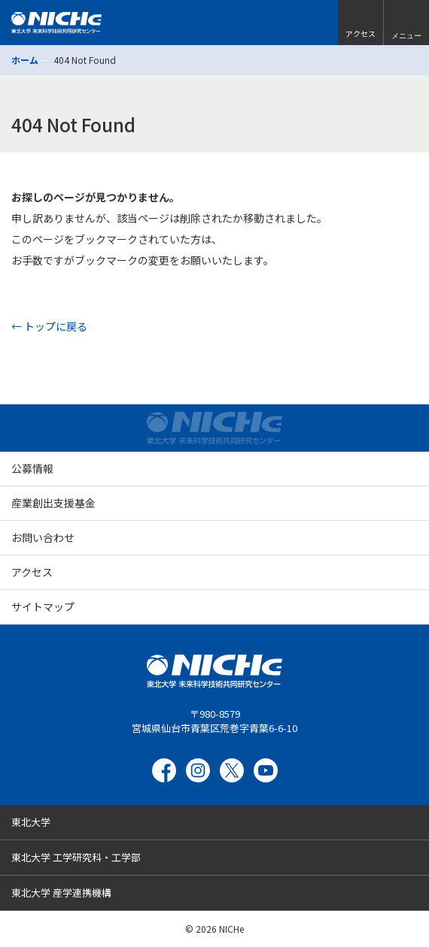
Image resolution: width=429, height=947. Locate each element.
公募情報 (32, 468)
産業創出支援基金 (53, 502)
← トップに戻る (49, 326)
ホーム (24, 59)
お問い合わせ (43, 537)
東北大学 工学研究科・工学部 (76, 857)
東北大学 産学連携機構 (61, 892)
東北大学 (30, 822)
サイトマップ (43, 606)
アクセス (32, 571)
